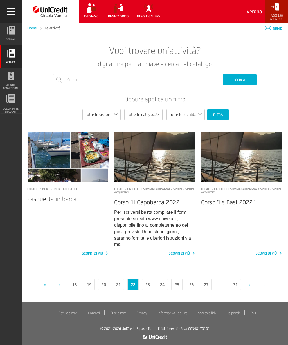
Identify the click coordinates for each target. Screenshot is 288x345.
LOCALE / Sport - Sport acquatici (52, 189)
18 (74, 284)
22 (133, 284)
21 (118, 284)
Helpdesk (233, 313)
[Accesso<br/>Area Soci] (277, 12)
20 (104, 284)
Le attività (53, 28)
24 (162, 284)
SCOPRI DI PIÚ (93, 253)
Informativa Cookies (172, 313)
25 (177, 284)
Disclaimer (118, 313)
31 (235, 284)
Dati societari (68, 313)
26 (191, 284)
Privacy (141, 313)
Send (273, 28)
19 (89, 284)
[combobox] (101, 114)
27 (206, 284)
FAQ (253, 313)
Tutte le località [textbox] (182, 114)
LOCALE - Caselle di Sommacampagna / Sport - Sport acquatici (154, 190)
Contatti (94, 313)
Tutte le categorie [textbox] (142, 114)
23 (147, 284)
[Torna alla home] (50, 11)
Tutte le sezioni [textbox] (98, 114)
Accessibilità (207, 313)
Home (32, 28)
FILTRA (218, 115)
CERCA (240, 80)
